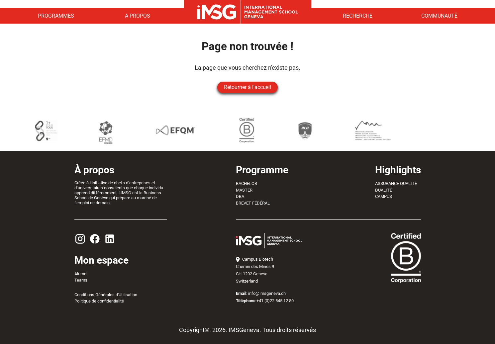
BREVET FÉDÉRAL (253, 203)
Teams (80, 280)
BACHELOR (246, 183)
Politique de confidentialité (99, 301)
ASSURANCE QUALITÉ (396, 183)
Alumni (80, 273)
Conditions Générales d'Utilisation (105, 294)
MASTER (244, 190)
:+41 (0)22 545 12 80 (265, 300)
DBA (240, 196)
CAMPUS (383, 196)
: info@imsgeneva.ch (261, 293)
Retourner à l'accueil (247, 87)
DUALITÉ (383, 190)
